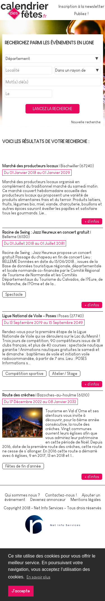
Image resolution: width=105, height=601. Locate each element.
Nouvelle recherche (86, 122)
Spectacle (14, 294)
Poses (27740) (71, 316)
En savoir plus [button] (38, 577)
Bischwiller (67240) (77, 166)
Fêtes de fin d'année (23, 466)
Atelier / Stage (64, 373)
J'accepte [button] (21, 591)
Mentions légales (86, 499)
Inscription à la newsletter (81, 6)
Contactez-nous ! (61, 495)
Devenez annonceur (48, 499)
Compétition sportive (24, 373)
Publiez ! (81, 13)
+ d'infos (92, 221)
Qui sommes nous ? (22, 495)
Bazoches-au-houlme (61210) (63, 395)
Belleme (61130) (16, 236)
